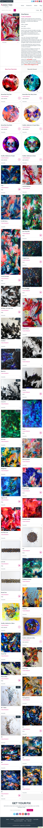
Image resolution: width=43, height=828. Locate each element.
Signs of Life (4, 498)
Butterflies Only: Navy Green (29, 94)
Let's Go (3, 562)
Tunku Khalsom (26, 16)
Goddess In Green (26, 579)
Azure (23, 429)
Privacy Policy (29, 819)
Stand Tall (3, 654)
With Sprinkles (26, 459)
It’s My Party (4, 221)
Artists (35, 5)
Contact (41, 1)
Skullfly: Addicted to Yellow (8, 623)
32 (1, 762)
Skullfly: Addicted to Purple (8, 156)
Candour (3, 341)
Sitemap (29, 821)
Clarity (24, 390)
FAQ (25, 821)
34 (23, 758)
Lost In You (25, 668)
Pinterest (37, 1)
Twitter (32, 1)
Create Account (9, 1)
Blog (41, 5)
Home (22, 5)
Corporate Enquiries (18, 821)
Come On (3, 402)
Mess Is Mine (4, 676)
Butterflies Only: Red (6, 94)
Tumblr (39, 1)
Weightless (3, 468)
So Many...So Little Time (7, 308)
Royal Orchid (25, 489)
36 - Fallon (3, 707)
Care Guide (35, 819)
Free (2, 185)
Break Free (4, 592)
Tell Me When (25, 329)
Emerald (3, 439)
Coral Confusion (5, 276)
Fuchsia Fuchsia (26, 519)
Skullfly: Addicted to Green (29, 156)
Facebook (34, 1)
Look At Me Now (26, 186)
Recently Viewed (32, 69)
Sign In (2, 1)
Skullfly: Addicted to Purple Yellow (30, 125)
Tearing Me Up (26, 698)
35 (1, 737)
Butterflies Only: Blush (6, 125)
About (7, 819)
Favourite (10, 42)
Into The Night (25, 288)
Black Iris (3, 371)
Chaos (24, 359)
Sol (23, 548)
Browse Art (29, 5)
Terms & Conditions (20, 819)
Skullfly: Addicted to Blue (28, 638)
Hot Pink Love (4, 532)
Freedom (24, 609)
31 (23, 787)
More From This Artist (10, 69)
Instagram (35, 1)
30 (1, 792)
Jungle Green (25, 258)
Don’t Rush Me (26, 231)
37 (23, 727)
